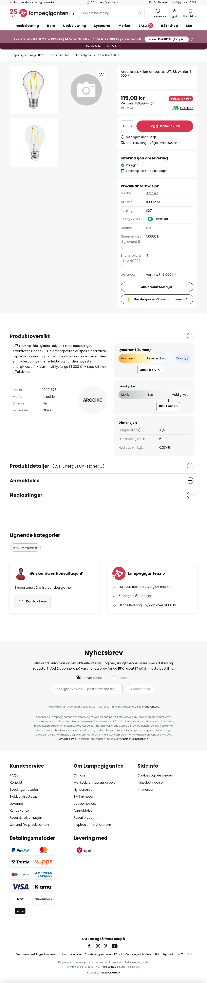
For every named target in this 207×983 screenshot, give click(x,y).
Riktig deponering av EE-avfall (173, 954)
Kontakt (16, 782)
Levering (16, 803)
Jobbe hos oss (85, 803)
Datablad (186, 108)
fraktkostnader (110, 966)
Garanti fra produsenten (29, 824)
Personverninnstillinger (29, 954)
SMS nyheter (84, 796)
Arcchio (152, 193)
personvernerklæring (135, 739)
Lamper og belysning (23, 55)
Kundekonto (19, 810)
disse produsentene (147, 706)
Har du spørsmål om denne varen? (160, 299)
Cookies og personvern (155, 775)
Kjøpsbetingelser (150, 782)
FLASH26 (167, 39)
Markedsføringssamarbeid (94, 782)
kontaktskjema (67, 739)
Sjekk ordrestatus (23, 796)
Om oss (80, 775)
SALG (145, 26)
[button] (34, 142)
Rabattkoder (84, 817)
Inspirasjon (82, 824)
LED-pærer (50, 55)
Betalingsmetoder (24, 789)
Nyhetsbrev (83, 789)
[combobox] (112, 13)
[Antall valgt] (127, 126)
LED (40, 55)
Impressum (146, 789)
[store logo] (42, 13)
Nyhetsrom (102, 824)
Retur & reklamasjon (26, 817)
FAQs (14, 775)
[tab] (40, 795)
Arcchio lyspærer (25, 547)
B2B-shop (169, 25)
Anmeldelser (84, 810)
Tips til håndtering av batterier (133, 954)
